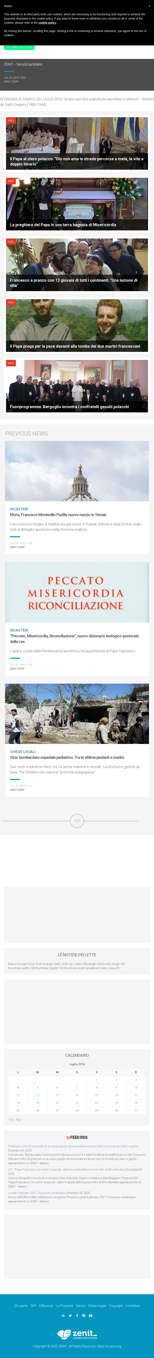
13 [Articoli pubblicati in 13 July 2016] (57, 1095)
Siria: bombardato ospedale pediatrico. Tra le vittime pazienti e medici (67, 757)
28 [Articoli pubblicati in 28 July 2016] (77, 1110)
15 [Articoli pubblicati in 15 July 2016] (96, 1095)
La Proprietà (64, 1306)
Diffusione (46, 1306)
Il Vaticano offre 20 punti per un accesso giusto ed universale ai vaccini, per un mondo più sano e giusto (73, 1146)
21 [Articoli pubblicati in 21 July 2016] (77, 1102)
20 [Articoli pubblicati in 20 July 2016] (57, 1102)
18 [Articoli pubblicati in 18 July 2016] (18, 1102)
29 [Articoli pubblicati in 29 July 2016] (96, 1110)
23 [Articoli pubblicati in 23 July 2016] (116, 1102)
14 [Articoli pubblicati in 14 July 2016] (77, 1095)
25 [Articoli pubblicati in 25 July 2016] (18, 1110)
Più (77, 821)
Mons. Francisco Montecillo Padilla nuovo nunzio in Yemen (58, 514)
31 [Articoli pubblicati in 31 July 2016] (136, 1110)
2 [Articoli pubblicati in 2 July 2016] (116, 1080)
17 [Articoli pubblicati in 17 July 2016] (136, 1095)
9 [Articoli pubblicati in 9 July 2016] (116, 1087)
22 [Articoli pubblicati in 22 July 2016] (96, 1102)
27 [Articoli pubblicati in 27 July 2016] (57, 1110)
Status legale (97, 1306)
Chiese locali (22, 752)
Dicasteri (19, 509)
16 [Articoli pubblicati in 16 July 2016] (116, 1095)
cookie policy (47, 22)
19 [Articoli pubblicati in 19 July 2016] (37, 1102)
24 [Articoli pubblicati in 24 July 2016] (136, 1102)
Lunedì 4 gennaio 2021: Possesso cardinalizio (37, 1193)
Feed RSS (78, 1137)
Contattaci (132, 1306)
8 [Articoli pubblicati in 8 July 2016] (96, 1087)
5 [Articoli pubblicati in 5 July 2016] (37, 1087)
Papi (11, 120)
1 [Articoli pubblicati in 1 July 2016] (96, 1080)
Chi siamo (21, 1306)
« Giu (11, 1119)
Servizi (80, 1306)
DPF (33, 1306)
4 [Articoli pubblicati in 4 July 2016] (18, 1087)
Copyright (116, 1306)
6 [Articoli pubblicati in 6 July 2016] (57, 1087)
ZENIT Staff (11, 81)
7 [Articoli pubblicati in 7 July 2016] (77, 1087)
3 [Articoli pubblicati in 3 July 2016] (136, 1080)
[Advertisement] (77, 861)
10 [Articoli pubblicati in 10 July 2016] (136, 1087)
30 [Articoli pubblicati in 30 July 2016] (116, 1110)
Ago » (19, 1119)
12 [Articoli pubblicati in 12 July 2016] (37, 1095)
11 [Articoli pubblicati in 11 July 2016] (18, 1095)
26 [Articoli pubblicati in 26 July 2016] (37, 1110)
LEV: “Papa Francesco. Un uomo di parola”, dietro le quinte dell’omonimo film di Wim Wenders (66, 1169)
